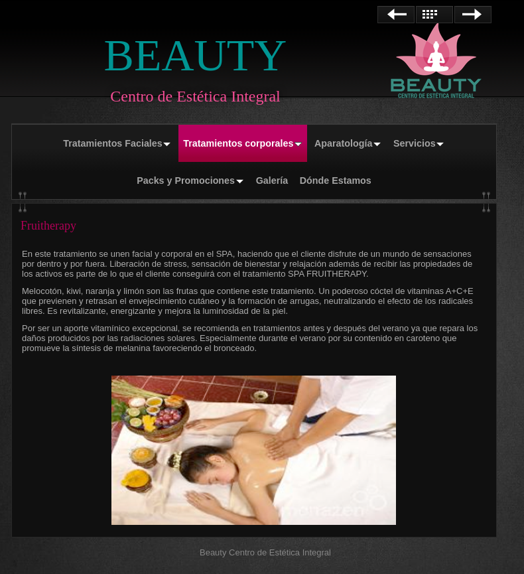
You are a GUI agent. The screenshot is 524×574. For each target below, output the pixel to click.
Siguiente (472, 14)
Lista (434, 14)
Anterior (396, 14)
